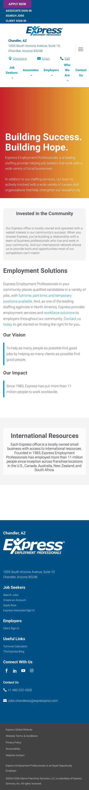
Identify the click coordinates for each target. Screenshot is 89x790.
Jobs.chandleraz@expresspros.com (33, 701)
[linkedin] (15, 671)
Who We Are (67, 70)
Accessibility (13, 748)
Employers (51, 70)
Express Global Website (19, 729)
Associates (31, 70)
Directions (20, 58)
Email (46, 58)
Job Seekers (12, 70)
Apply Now (17, 4)
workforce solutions (59, 313)
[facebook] (6, 671)
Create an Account (14, 600)
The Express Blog (13, 651)
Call (67, 58)
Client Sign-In (16, 20)
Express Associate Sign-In (19, 610)
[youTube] (23, 671)
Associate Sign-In (19, 10)
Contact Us (80, 72)
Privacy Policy (13, 742)
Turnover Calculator (15, 646)
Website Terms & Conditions (22, 735)
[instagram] (31, 671)
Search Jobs (15, 15)
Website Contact (15, 755)
